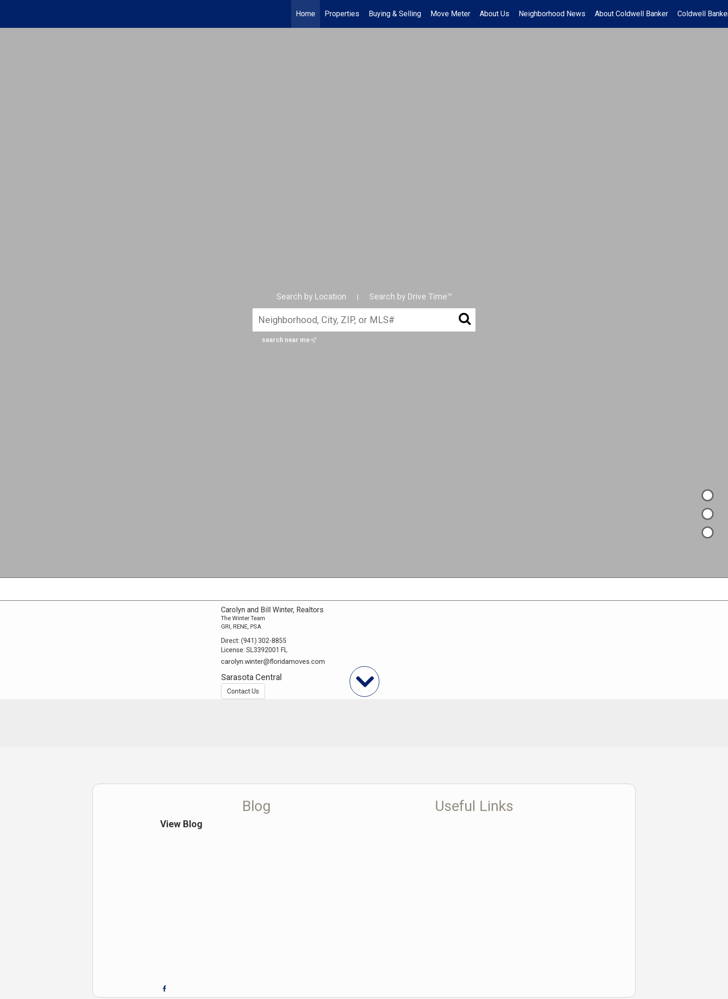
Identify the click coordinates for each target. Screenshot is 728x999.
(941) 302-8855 (263, 640)
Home (305, 13)
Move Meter (450, 13)
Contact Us (243, 691)
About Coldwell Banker (631, 13)
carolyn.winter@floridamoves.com (273, 661)
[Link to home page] (12, 14)
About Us (494, 13)
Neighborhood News (552, 13)
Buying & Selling (395, 13)
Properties (342, 13)
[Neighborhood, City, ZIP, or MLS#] (364, 319)
